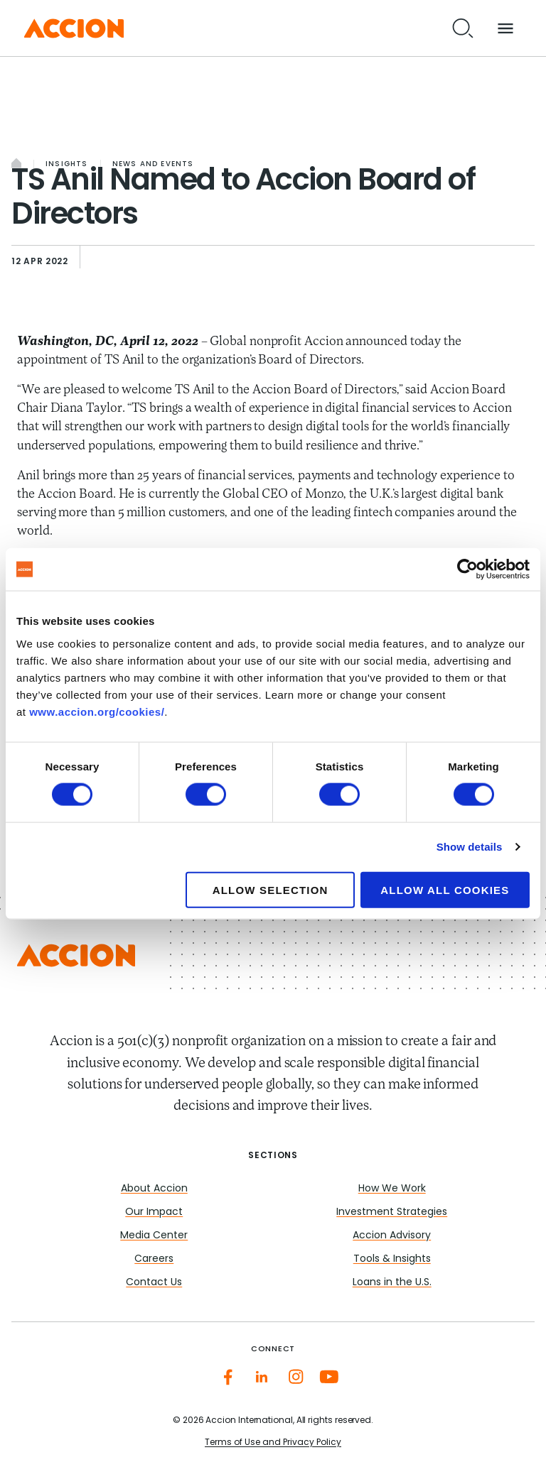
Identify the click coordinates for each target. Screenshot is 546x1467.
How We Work (392, 1189)
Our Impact (154, 1212)
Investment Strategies (391, 1212)
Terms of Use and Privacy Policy (273, 1443)
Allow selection (270, 889)
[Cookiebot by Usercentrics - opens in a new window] (467, 569)
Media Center (154, 1236)
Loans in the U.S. (392, 1282)
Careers (153, 1259)
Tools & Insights (392, 1259)
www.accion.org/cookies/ (96, 711)
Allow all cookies (444, 889)
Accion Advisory (392, 1236)
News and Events (153, 164)
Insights (67, 164)
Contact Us (154, 1282)
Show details (470, 847)
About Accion (154, 1189)
